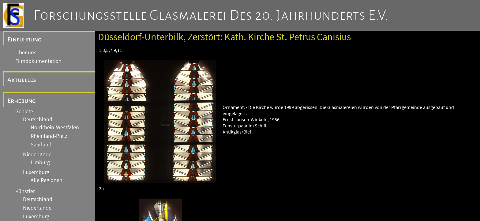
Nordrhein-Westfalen (55, 127)
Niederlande (37, 154)
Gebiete (24, 111)
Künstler (25, 191)
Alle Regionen (46, 180)
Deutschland (37, 119)
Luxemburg (36, 172)
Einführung (24, 39)
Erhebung (21, 100)
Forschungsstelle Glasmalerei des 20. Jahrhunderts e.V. (211, 15)
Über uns (25, 52)
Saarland (41, 144)
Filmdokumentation (38, 61)
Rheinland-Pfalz (49, 136)
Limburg (40, 162)
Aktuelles (21, 79)
